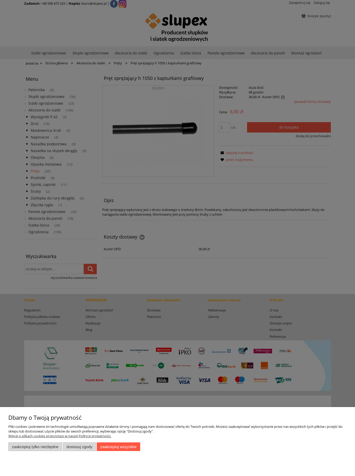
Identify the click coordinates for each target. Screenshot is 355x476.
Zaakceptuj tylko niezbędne (35, 446)
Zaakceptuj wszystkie (118, 446)
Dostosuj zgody (79, 446)
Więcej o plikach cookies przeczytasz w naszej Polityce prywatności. (59, 436)
